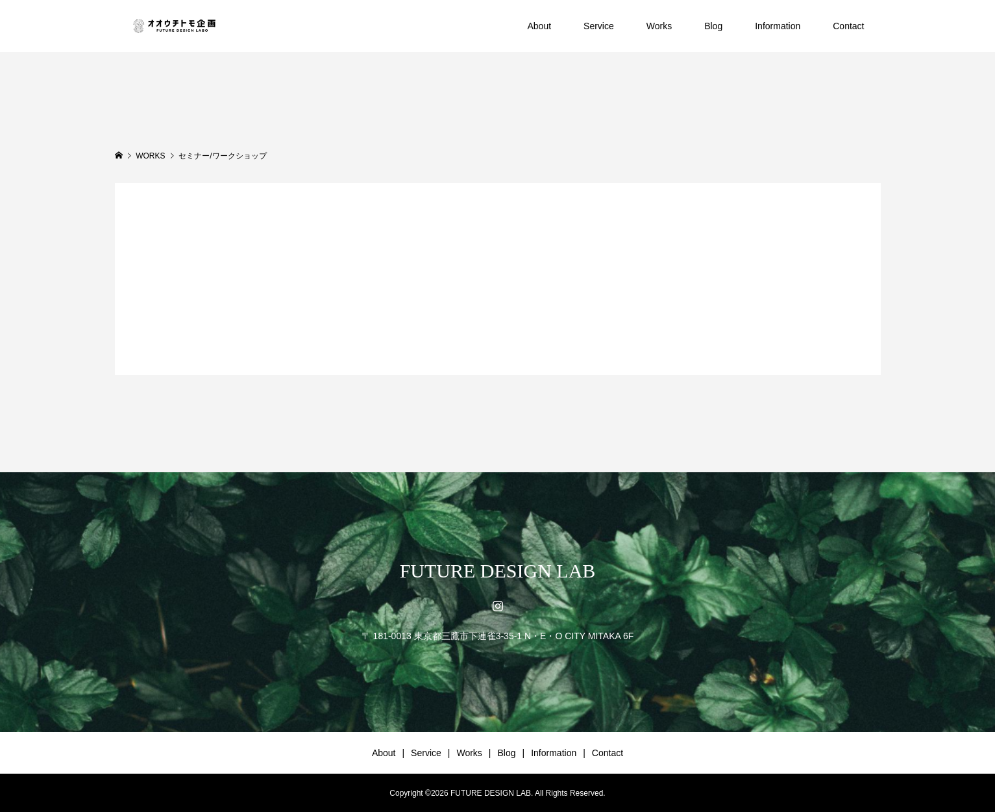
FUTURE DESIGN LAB (498, 570)
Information (777, 26)
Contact (848, 26)
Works (659, 26)
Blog (713, 26)
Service (598, 26)
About (539, 26)
